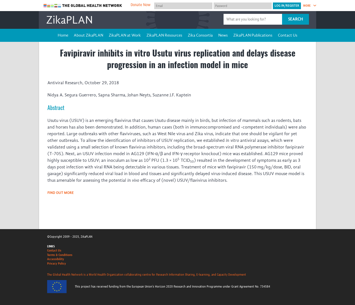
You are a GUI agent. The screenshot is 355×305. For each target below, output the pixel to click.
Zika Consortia (200, 35)
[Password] (243, 5)
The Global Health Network (83, 5)
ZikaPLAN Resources (164, 35)
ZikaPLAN (69, 20)
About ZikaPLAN (88, 35)
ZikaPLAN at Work (125, 35)
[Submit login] (287, 5)
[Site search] (253, 19)
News (223, 35)
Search (295, 19)
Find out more (60, 193)
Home (63, 35)
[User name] (183, 5)
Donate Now (141, 5)
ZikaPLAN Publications (252, 35)
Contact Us (287, 35)
